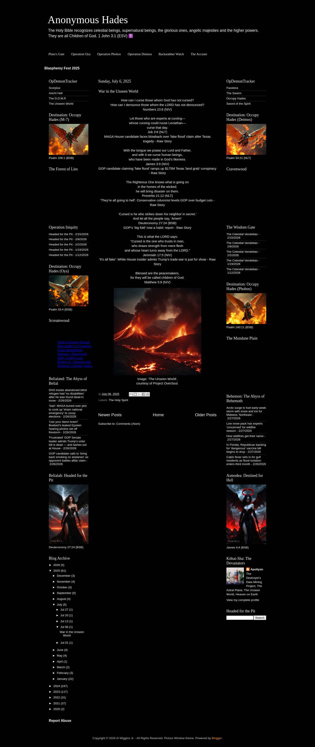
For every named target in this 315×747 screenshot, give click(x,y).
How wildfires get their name (245, 436)
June (60, 650)
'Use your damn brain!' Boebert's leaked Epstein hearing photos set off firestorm (65, 427)
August (62, 599)
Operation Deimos (140, 54)
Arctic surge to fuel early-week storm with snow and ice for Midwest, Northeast (246, 411)
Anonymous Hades (88, 19)
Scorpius (54, 88)
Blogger (217, 738)
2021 (57, 703)
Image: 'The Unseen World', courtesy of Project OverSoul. (157, 336)
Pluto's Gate (56, 54)
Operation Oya (81, 54)
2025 (57, 570)
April (60, 661)
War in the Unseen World (118, 91)
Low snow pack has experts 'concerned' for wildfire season (244, 427)
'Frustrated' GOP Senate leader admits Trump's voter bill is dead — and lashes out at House (68, 443)
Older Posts (206, 414)
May (60, 655)
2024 (57, 686)
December (64, 575)
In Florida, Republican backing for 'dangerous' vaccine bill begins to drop (246, 448)
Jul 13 (64, 621)
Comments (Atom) (128, 423)
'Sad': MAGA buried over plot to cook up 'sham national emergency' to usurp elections (68, 411)
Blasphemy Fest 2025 (62, 68)
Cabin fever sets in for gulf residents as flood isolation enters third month (243, 460)
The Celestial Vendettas (242, 234)
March (61, 667)
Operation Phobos (109, 54)
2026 (57, 565)
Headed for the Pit (61, 234)
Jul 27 (64, 609)
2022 (57, 697)
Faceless (232, 88)
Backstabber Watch (171, 54)
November (64, 581)
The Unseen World (61, 103)
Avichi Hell (56, 93)
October (62, 587)
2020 (57, 709)
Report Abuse (60, 720)
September (64, 593)
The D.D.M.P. (57, 98)
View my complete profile (242, 600)
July (60, 604)
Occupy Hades (236, 98)
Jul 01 (64, 642)
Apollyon (256, 569)
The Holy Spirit (118, 400)
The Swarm (234, 93)
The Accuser (199, 54)
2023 (57, 691)
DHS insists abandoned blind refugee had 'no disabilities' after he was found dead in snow (68, 395)
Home (158, 414)
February (63, 673)
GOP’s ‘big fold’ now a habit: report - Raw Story (157, 227)
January (62, 678)
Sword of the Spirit (238, 103)
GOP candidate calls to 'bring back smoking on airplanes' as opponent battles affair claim (68, 457)
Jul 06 (64, 627)
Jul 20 (64, 615)
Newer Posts (110, 414)
